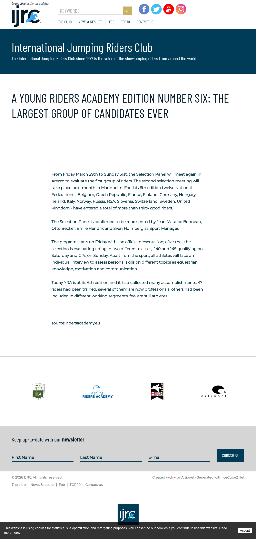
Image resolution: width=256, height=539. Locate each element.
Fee (111, 21)
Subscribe (230, 455)
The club (65, 21)
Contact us (145, 21)
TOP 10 (125, 21)
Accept (245, 530)
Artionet (187, 477)
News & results (90, 21)
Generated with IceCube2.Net (220, 477)
